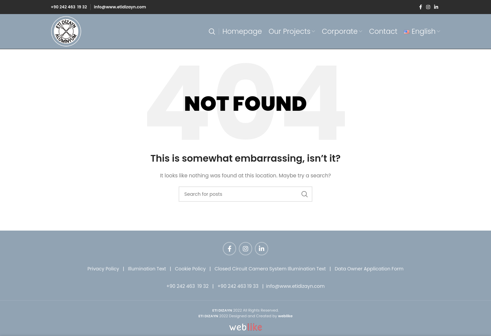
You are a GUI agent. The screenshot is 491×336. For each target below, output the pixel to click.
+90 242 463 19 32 (69, 7)
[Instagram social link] (428, 7)
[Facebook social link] (420, 7)
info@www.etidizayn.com (120, 7)
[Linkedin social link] (436, 7)
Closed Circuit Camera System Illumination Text (270, 268)
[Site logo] (66, 31)
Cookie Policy (190, 268)
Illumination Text (147, 268)
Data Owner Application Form (369, 268)
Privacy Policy (103, 268)
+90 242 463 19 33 (238, 286)
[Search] (212, 31)
